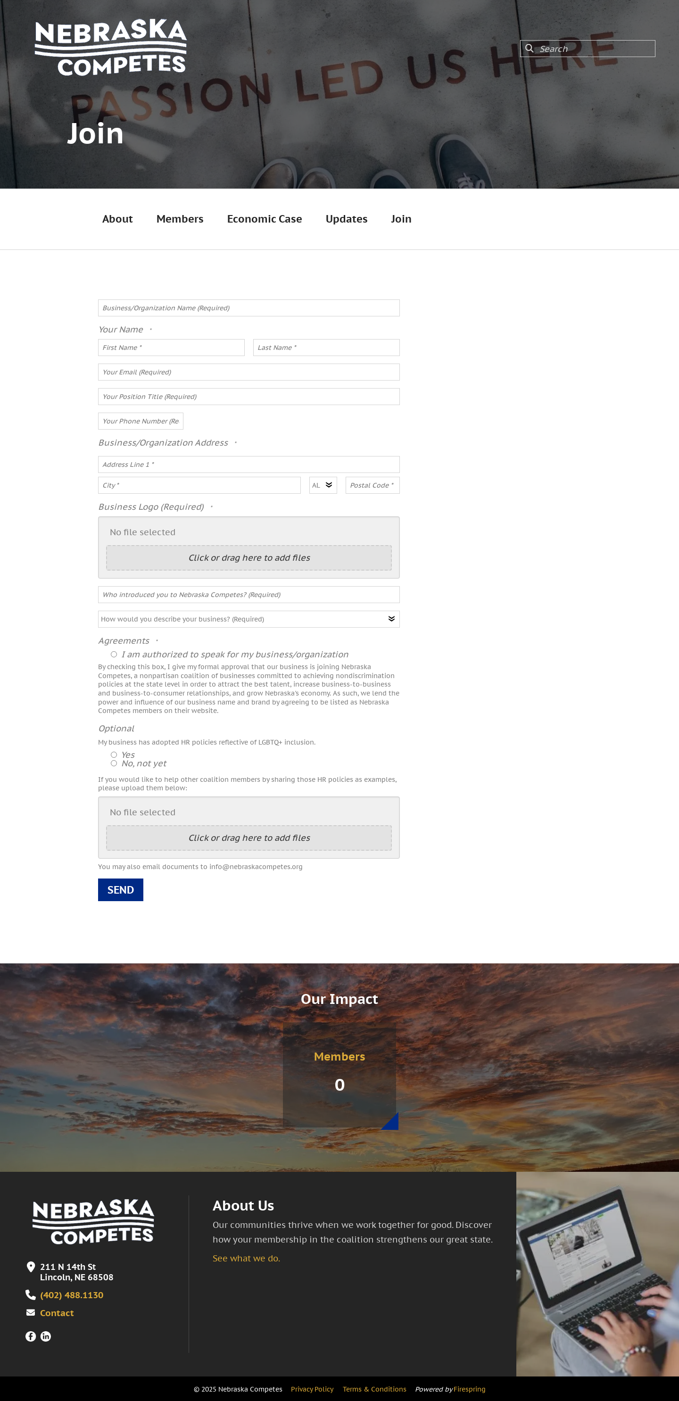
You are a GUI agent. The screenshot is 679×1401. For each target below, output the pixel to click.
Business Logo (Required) (152, 506)
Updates (347, 218)
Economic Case (264, 218)
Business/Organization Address (164, 442)
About (117, 218)
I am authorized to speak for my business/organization (229, 654)
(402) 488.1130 (71, 1294)
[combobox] (587, 48)
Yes (122, 754)
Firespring (470, 1388)
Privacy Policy (312, 1388)
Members (180, 218)
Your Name (121, 329)
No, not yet (138, 763)
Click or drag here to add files (249, 557)
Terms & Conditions (374, 1388)
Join (401, 218)
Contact (55, 1312)
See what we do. (246, 1258)
